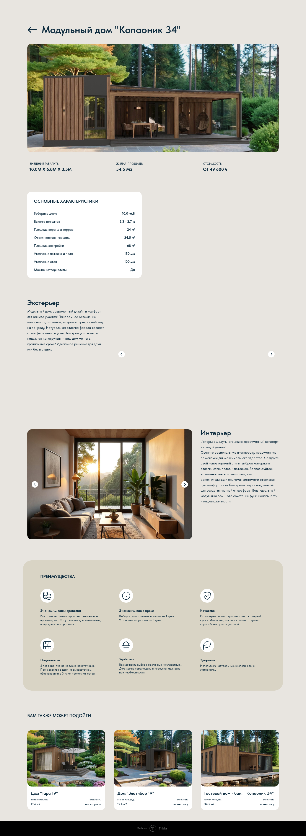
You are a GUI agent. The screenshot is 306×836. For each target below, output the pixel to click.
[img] (32, 30)
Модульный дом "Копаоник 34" (111, 30)
